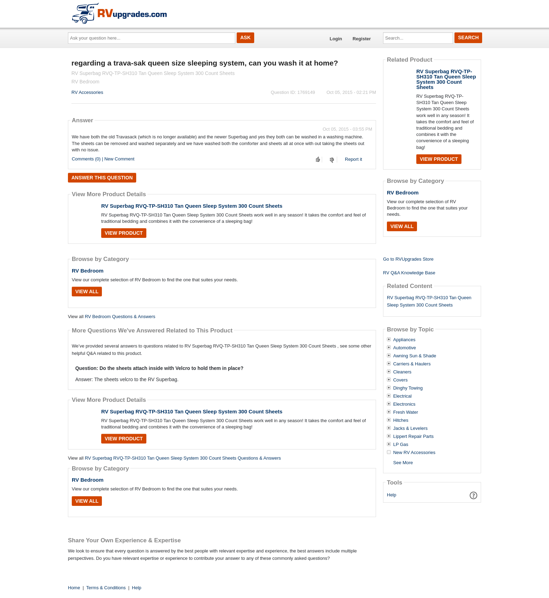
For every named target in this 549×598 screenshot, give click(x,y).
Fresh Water (405, 412)
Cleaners (402, 372)
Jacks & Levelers (410, 428)
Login (336, 38)
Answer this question (102, 177)
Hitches (400, 420)
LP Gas (400, 444)
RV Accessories (87, 92)
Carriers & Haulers (412, 364)
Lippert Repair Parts (413, 436)
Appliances (404, 339)
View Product (124, 233)
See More (403, 462)
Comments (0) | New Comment (103, 158)
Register (362, 38)
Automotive (404, 347)
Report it (353, 159)
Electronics (404, 404)
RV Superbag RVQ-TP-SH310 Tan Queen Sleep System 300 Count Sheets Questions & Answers (183, 458)
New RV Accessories (414, 452)
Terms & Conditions (106, 587)
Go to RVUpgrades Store (408, 259)
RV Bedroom (88, 271)
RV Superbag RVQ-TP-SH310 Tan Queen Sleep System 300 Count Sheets (192, 206)
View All (86, 291)
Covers (400, 380)
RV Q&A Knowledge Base (409, 272)
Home (74, 587)
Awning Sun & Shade (414, 355)
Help (391, 494)
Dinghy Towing (408, 388)
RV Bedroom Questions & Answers (120, 316)
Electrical (402, 396)
